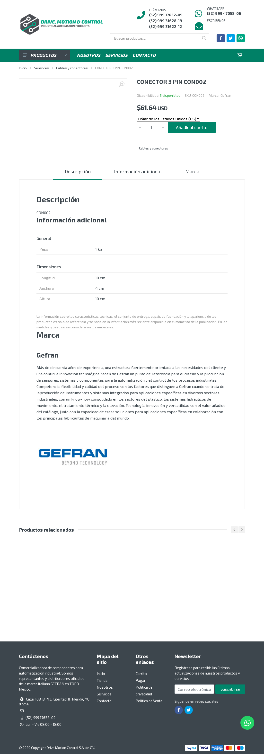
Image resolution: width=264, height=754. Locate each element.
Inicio (23, 68)
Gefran (225, 95)
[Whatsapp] (240, 38)
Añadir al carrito (192, 127)
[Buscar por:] (154, 38)
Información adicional (138, 171)
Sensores (41, 68)
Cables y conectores (72, 68)
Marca (192, 171)
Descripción (78, 171)
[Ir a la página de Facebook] (221, 38)
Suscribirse (230, 689)
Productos (45, 55)
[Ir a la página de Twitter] (231, 38)
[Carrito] (239, 55)
